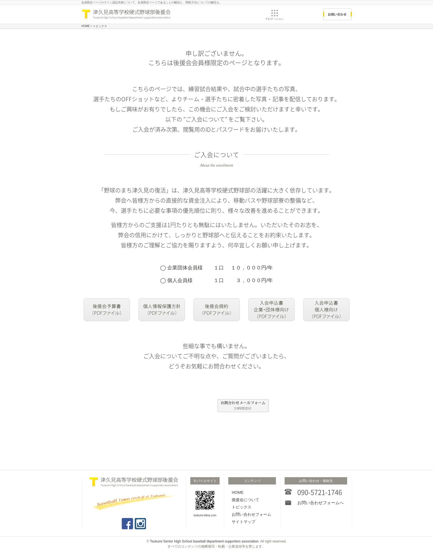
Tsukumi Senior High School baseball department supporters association (204, 541)
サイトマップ (243, 521)
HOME (238, 492)
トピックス (241, 507)
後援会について (245, 499)
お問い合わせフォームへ (320, 502)
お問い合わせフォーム (251, 514)
